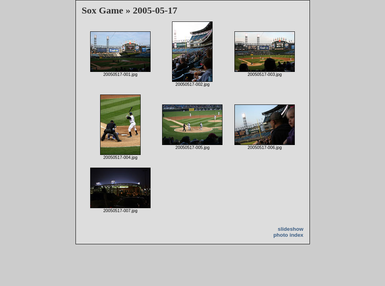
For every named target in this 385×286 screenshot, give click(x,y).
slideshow (290, 229)
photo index (288, 235)
